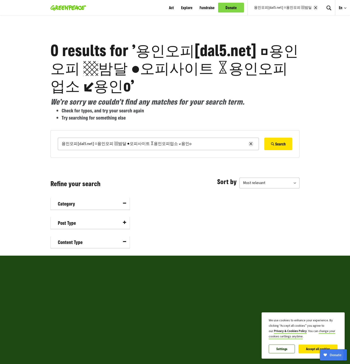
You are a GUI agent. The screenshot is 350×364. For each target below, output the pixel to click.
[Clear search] (315, 7)
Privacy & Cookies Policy (290, 331)
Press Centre (60, 322)
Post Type (92, 222)
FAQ (160, 322)
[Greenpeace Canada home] (67, 7)
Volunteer (58, 301)
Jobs (54, 311)
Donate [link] (231, 8)
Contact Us (59, 290)
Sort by (227, 181)
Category (92, 203)
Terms (162, 301)
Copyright (165, 290)
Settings (281, 349)
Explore (186, 7)
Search (278, 144)
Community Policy (171, 311)
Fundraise (207, 7)
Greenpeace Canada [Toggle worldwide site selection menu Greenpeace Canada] (74, 263)
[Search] (328, 8)
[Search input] (282, 7)
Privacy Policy (168, 279)
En (341, 7)
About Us (57, 279)
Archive (163, 333)
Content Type (92, 242)
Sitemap (57, 333)
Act (171, 7)
